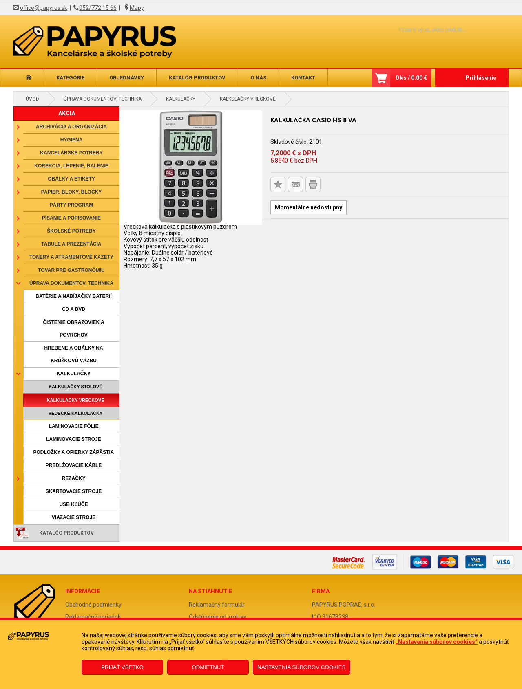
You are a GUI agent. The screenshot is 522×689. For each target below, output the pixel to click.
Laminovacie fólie (74, 426)
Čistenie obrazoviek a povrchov (73, 328)
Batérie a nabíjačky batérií (73, 296)
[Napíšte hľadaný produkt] (418, 29)
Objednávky (126, 78)
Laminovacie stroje (73, 439)
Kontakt (303, 78)
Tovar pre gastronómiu (71, 270)
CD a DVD (73, 309)
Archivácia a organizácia (71, 127)
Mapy (137, 7)
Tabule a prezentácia (71, 244)
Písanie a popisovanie (71, 218)
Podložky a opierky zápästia (73, 452)
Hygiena (71, 140)
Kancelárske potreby (71, 153)
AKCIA (66, 113)
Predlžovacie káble (74, 465)
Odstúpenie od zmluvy (217, 617)
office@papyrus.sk (43, 7)
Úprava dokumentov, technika (103, 99)
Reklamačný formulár (217, 604)
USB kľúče (73, 504)
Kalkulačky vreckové (248, 99)
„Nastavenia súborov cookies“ (437, 641)
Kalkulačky (180, 99)
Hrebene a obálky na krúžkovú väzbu (73, 354)
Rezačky (73, 478)
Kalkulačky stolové (75, 386)
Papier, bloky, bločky (71, 192)
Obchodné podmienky (93, 604)
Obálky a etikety (71, 179)
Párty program (71, 205)
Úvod (32, 99)
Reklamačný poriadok (93, 617)
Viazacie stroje (73, 517)
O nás (258, 78)
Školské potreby (71, 231)
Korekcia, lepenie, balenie (71, 166)
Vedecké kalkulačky (76, 413)
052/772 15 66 (98, 7)
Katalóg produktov (197, 78)
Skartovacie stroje (74, 491)
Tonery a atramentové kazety (71, 257)
